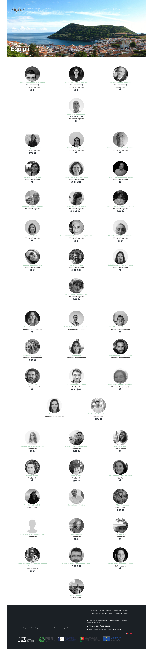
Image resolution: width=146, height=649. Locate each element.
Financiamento (95, 613)
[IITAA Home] (18, 9)
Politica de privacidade (121, 613)
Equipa (102, 610)
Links (111, 613)
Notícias (125, 610)
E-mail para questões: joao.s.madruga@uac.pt (104, 629)
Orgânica (108, 610)
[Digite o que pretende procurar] (115, 9)
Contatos (104, 613)
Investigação (117, 610)
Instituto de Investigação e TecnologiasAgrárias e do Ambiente (38, 10)
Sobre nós (94, 610)
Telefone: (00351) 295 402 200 (98, 626)
